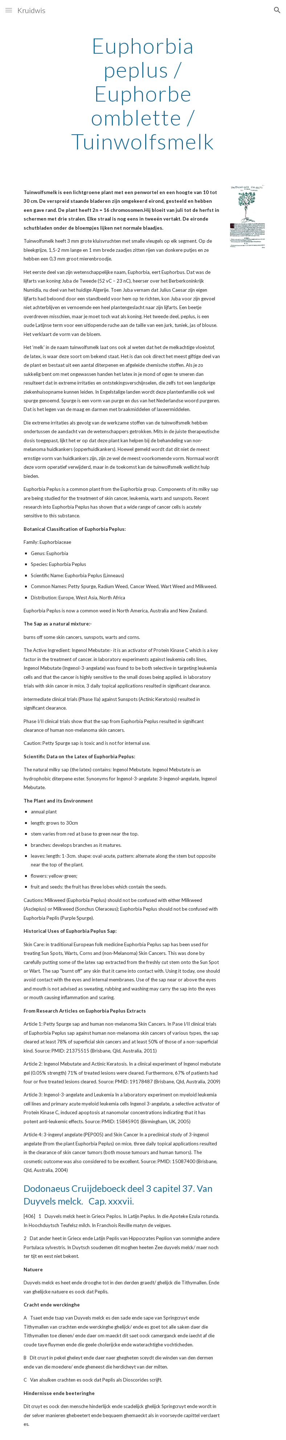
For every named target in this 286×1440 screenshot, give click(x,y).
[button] (8, 10)
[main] (143, 93)
